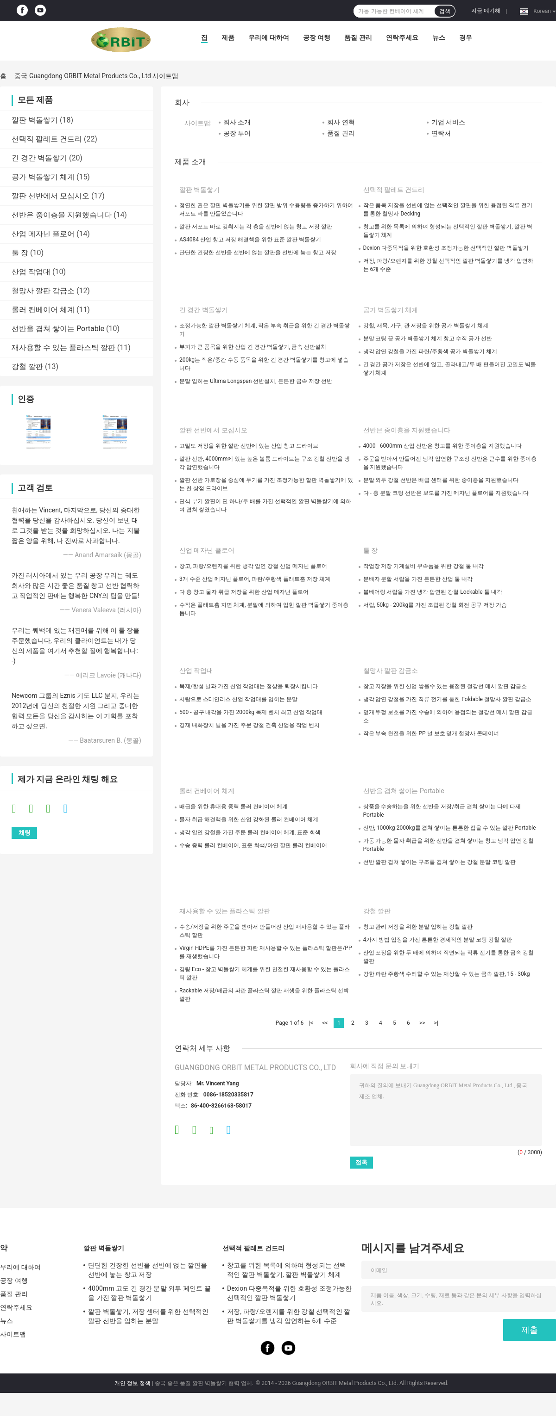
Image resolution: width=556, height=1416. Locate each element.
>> (422, 1023)
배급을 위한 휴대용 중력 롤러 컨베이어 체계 (233, 806)
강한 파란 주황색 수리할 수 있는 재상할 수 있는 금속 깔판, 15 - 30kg (446, 974)
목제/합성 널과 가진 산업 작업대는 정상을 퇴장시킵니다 (248, 686)
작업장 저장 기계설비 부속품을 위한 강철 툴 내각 (423, 566)
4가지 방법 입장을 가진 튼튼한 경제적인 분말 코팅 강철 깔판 (437, 939)
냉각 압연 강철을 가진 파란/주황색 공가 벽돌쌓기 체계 (430, 351)
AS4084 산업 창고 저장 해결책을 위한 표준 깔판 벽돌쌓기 (250, 239)
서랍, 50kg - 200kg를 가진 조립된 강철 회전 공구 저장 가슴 (435, 605)
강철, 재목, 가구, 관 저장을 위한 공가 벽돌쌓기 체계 (426, 325)
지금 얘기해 (485, 10)
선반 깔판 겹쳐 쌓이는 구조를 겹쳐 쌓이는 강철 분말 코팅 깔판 (439, 862)
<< (325, 1023)
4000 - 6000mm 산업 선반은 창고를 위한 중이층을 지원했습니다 (442, 446)
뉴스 (438, 37)
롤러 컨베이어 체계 (43, 309)
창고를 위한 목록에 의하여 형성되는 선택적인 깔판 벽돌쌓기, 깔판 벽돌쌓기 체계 (287, 1270)
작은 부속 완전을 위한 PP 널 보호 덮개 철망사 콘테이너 (431, 733)
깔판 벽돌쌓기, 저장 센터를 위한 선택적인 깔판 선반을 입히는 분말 (148, 1316)
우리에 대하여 (268, 37)
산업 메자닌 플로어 (43, 233)
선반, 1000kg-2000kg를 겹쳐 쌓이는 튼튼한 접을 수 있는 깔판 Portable (449, 828)
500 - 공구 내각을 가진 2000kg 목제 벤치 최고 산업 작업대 (250, 712)
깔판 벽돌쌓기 (35, 120)
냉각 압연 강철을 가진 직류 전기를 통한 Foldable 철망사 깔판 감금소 (447, 699)
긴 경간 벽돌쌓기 (39, 158)
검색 (444, 11)
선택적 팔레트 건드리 (47, 139)
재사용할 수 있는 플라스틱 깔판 (63, 347)
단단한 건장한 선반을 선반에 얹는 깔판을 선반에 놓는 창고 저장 (257, 252)
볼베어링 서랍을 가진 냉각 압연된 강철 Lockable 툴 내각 (432, 592)
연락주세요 (402, 37)
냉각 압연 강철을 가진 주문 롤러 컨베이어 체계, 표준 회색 (250, 832)
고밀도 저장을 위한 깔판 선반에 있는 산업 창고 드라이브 (248, 446)
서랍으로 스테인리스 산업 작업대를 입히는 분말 (238, 699)
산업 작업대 (31, 271)
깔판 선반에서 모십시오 (50, 195)
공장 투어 (237, 133)
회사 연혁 (340, 122)
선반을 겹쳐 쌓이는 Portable (58, 328)
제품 (227, 37)
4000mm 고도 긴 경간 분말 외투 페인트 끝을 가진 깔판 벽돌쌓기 (149, 1293)
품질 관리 (358, 37)
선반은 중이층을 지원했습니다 (62, 214)
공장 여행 (316, 37)
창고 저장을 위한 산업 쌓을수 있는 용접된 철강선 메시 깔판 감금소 (445, 686)
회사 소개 (237, 122)
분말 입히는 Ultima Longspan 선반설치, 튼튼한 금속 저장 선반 (255, 381)
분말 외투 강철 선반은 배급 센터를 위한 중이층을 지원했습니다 (441, 480)
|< (311, 1023)
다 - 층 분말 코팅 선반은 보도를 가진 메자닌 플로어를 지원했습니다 (446, 493)
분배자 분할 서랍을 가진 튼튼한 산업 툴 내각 (418, 579)
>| (436, 1023)
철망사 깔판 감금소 (43, 290)
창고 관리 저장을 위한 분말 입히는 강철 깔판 (418, 926)
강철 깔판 (27, 366)
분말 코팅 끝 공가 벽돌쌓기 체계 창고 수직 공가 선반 (428, 338)
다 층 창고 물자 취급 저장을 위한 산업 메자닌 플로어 (244, 592)
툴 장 (20, 252)
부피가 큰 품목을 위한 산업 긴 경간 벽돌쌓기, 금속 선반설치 (252, 347)
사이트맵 (13, 1334)
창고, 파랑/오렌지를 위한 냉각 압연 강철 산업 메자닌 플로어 (253, 566)
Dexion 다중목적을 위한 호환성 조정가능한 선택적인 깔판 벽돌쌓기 (446, 248)
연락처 (441, 133)
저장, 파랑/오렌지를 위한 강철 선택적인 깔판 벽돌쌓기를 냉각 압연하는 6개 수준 (288, 1316)
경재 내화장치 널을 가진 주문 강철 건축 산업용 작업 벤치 (249, 725)
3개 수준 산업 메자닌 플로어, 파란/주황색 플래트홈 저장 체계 (254, 579)
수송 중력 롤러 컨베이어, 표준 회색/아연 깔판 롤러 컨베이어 (253, 845)
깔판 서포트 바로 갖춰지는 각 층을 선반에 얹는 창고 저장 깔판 (255, 226)
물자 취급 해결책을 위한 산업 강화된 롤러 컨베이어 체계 (248, 819)
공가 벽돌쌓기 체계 (43, 176)
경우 (465, 37)
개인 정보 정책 (132, 1383)
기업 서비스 (448, 122)
